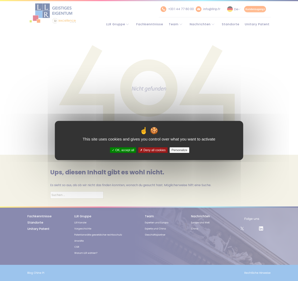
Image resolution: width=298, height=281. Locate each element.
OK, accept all (123, 150)
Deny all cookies (153, 150)
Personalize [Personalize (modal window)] (179, 150)
